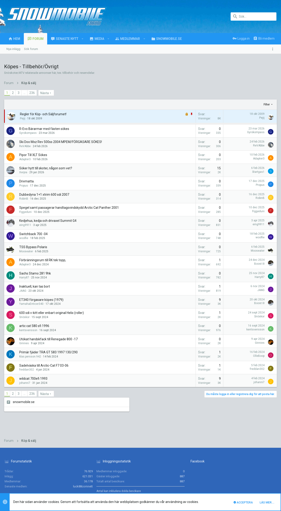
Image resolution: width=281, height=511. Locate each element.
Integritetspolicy (234, 473)
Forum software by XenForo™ (42, 487)
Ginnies (24, 343)
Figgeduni (26, 212)
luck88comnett (83, 450)
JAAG (23, 290)
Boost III (197, 263)
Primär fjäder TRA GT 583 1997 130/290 (49, 352)
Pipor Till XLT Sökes (34, 155)
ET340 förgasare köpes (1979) (42, 300)
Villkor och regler (210, 473)
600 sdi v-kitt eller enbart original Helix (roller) (52, 313)
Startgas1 (196, 171)
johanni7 (25, 383)
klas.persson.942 (30, 356)
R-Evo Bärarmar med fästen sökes (45, 129)
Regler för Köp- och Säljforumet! (43, 114)
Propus (24, 185)
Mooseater (26, 251)
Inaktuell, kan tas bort (35, 286)
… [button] (25, 93)
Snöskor (25, 317)
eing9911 (26, 225)
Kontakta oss (187, 473)
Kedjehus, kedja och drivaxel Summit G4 (48, 221)
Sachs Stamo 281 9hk (35, 273)
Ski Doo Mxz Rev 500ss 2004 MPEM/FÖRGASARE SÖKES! (61, 142)
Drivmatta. (27, 181)
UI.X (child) (13, 473)
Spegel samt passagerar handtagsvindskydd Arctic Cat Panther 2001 (69, 207)
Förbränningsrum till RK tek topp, (43, 260)
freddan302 (27, 369)
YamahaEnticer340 (32, 303)
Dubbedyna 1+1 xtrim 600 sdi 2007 (45, 194)
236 (32, 93)
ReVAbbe (25, 146)
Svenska (33, 473)
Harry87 (25, 277)
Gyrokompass (28, 133)
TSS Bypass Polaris (34, 247)
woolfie (24, 238)
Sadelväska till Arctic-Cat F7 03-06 (44, 365)
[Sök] (253, 16)
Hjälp (251, 473)
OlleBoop (196, 355)
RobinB (24, 198)
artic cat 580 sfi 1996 (35, 326)
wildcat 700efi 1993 (34, 378)
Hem (260, 473)
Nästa (45, 93)
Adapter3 (25, 159)
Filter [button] (205, 104)
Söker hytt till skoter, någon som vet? (46, 168)
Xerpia (24, 172)
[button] (82, 39)
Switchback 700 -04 (34, 234)
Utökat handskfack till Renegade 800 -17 (49, 339)
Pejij (23, 118)
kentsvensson (29, 330)
